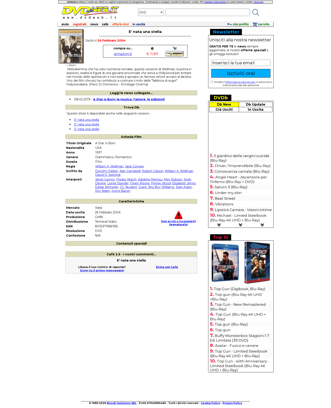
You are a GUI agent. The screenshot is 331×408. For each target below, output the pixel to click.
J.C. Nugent (128, 187)
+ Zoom (71, 64)
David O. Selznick (108, 175)
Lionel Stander (118, 183)
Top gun (223, 330)
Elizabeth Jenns (183, 183)
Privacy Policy (232, 403)
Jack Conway (134, 166)
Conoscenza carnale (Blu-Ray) (242, 171)
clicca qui (258, 2)
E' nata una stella (86, 120)
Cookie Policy (210, 403)
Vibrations (224, 204)
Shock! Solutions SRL (122, 403)
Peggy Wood (161, 183)
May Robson (173, 179)
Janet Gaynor (105, 179)
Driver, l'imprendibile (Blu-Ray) (243, 166)
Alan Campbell (130, 171)
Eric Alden (102, 191)
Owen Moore (139, 183)
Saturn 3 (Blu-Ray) (231, 187)
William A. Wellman (109, 166)
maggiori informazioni (215, 2)
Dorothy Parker (106, 171)
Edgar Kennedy (106, 187)
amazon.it (123, 54)
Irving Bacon (120, 191)
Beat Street (225, 198)
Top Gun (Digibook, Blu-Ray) (239, 289)
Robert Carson (152, 171)
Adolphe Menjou (150, 179)
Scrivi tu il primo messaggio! (102, 270)
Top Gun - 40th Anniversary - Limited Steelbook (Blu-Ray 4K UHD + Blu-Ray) (239, 365)
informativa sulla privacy (240, 81)
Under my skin (228, 193)
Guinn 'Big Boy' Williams (156, 187)
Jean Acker (184, 187)
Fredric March (126, 179)
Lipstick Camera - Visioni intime (243, 210)
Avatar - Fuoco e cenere (236, 345)
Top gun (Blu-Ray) (231, 324)
